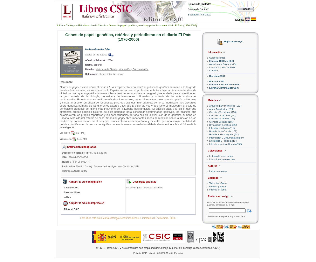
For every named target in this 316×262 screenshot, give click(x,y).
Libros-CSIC (112, 248)
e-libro (67, 197)
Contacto (214, 70)
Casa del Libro (72, 192)
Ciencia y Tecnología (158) (222, 112)
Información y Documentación (133, 69)
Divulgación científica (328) (223, 125)
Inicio (60, 25)
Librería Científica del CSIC (224, 88)
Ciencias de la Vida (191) (222, 118)
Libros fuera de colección (222, 159)
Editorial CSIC (217, 81)
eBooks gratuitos (217, 186)
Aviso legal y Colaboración (222, 64)
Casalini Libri (71, 187)
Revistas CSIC (217, 76)
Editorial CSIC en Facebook (224, 84)
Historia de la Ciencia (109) (223, 131)
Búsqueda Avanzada (199, 14)
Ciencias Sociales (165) (221, 122)
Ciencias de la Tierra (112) (222, 115)
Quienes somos (217, 57)
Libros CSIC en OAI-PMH (222, 67)
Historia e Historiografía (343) (224, 134)
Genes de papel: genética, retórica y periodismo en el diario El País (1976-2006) (153, 25)
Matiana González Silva (97, 49)
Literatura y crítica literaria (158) (225, 144)
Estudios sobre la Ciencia (92, 25)
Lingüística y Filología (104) (223, 141)
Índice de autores (218, 171)
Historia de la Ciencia (106, 69)
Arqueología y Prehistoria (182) (225, 106)
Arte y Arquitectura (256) (221, 109)
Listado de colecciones (221, 156)
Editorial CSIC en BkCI (221, 61)
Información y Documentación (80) (227, 137)
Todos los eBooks (218, 183)
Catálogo (70, 25)
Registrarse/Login (233, 41)
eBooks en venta (217, 189)
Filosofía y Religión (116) (222, 128)
